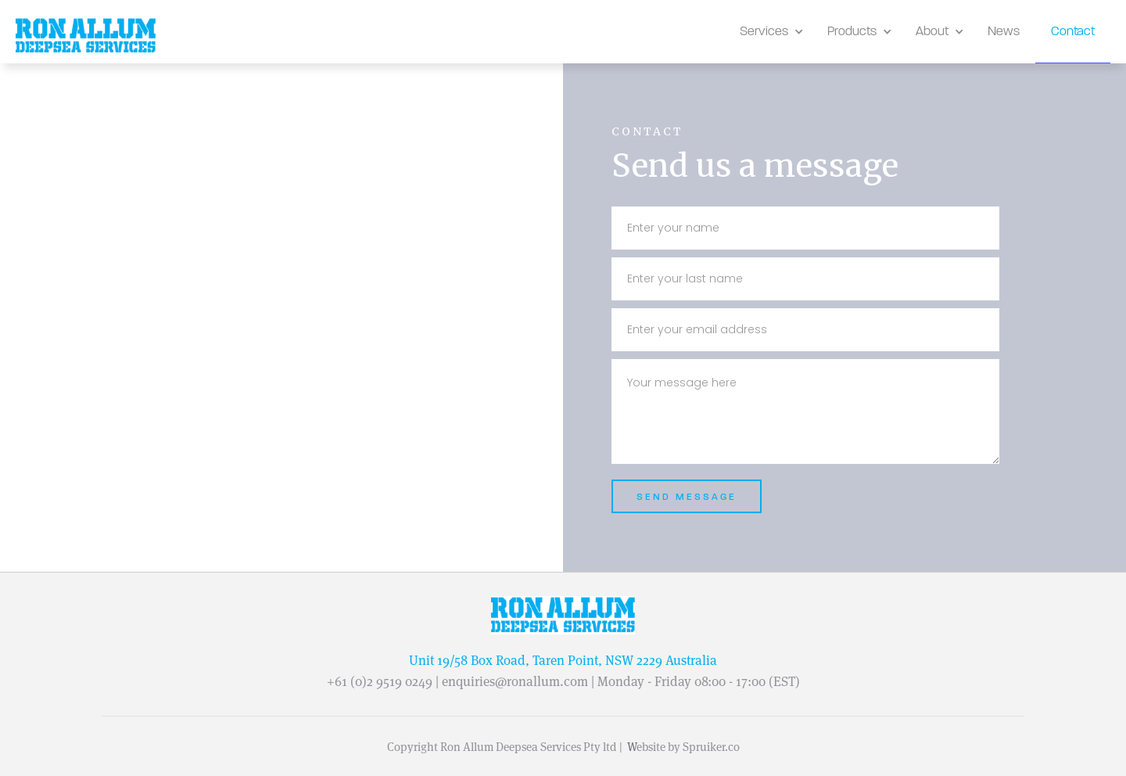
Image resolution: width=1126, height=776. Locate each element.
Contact (1073, 30)
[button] (768, 31)
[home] (86, 36)
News (1004, 30)
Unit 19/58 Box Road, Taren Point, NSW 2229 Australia (563, 660)
